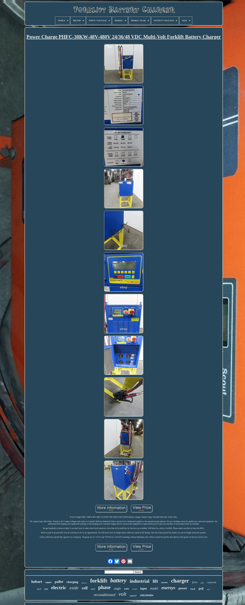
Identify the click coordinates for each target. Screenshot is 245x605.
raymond (211, 582)
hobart (36, 582)
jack (39, 589)
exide (74, 587)
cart (126, 588)
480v (202, 583)
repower (133, 595)
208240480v (147, 595)
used (93, 589)
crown (134, 589)
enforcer (84, 583)
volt (122, 594)
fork (46, 589)
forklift (98, 581)
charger (180, 581)
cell (85, 588)
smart (48, 582)
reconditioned (104, 595)
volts (208, 589)
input (143, 588)
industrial (139, 581)
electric (58, 587)
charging (72, 582)
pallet (59, 582)
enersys (168, 587)
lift (155, 581)
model (154, 588)
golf (201, 588)
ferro (194, 582)
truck (192, 589)
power (183, 588)
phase (104, 587)
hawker (164, 582)
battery (118, 580)
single (117, 588)
